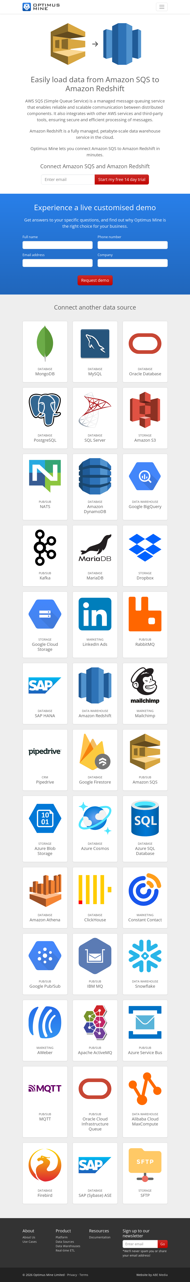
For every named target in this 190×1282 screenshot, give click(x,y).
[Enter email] (68, 179)
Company (105, 255)
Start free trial (121, 179)
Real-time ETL (65, 1250)
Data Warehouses (68, 1246)
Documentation (100, 1237)
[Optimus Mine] (41, 7)
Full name (30, 237)
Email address (34, 255)
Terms (83, 1275)
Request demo (95, 280)
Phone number (109, 237)
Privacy (72, 1275)
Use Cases (30, 1242)
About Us (29, 1237)
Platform (62, 1237)
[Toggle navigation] (162, 7)
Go (162, 1244)
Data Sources (65, 1242)
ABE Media (160, 1275)
